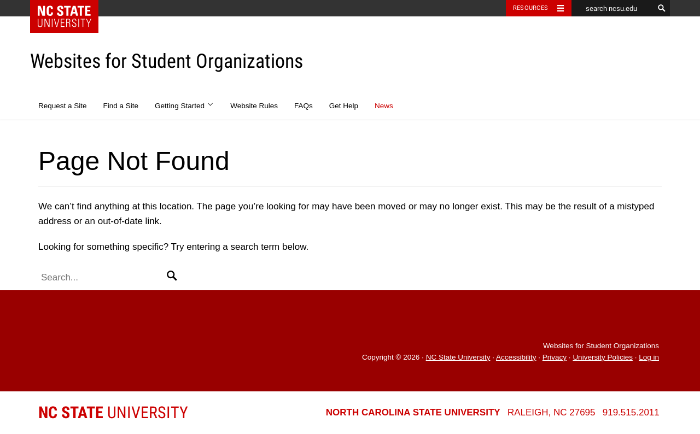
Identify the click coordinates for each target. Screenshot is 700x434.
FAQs (303, 106)
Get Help (343, 106)
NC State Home (71, 8)
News (384, 106)
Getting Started (184, 106)
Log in (649, 357)
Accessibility (516, 357)
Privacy (554, 357)
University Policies (603, 357)
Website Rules (254, 106)
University (113, 412)
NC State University (458, 357)
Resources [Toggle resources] (530, 7)
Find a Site (121, 106)
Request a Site (62, 106)
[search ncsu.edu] (612, 8)
